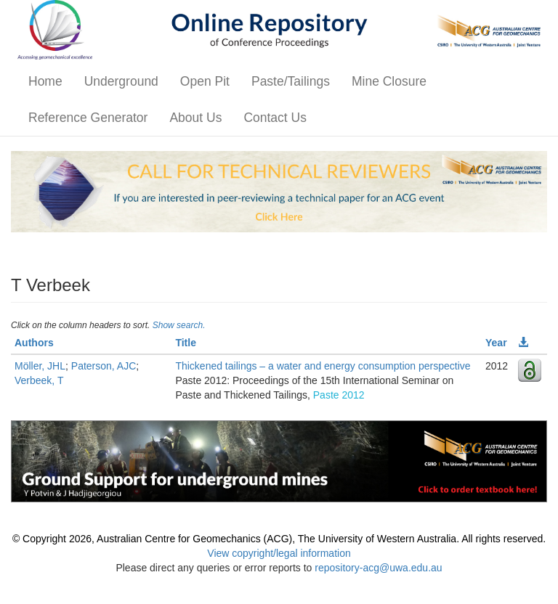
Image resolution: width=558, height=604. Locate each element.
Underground (121, 81)
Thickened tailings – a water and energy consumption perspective (322, 366)
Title (185, 342)
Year (496, 342)
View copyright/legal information (278, 553)
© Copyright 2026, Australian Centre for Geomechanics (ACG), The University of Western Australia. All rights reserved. (279, 538)
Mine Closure (389, 81)
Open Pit (205, 81)
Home (45, 81)
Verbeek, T (39, 380)
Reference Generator (87, 117)
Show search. (179, 325)
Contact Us (275, 117)
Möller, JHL (40, 366)
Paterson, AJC (104, 366)
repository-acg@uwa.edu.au (378, 568)
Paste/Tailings (290, 81)
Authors (34, 342)
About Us (195, 117)
